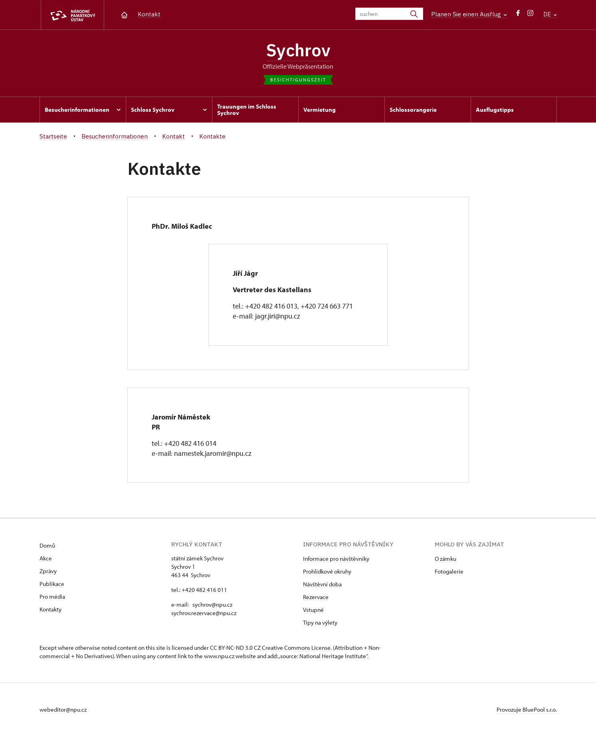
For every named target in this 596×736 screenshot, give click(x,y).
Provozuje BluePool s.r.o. (527, 709)
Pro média (52, 596)
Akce (46, 558)
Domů (47, 545)
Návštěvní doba (322, 584)
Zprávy (48, 571)
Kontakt (149, 14)
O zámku (445, 558)
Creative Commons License (296, 647)
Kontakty (50, 609)
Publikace (52, 584)
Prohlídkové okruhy (327, 571)
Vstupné (313, 609)
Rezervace (316, 597)
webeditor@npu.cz (63, 709)
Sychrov (298, 50)
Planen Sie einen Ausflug (469, 14)
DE (550, 14)
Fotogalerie (449, 571)
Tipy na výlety (320, 622)
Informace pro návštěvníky (336, 558)
